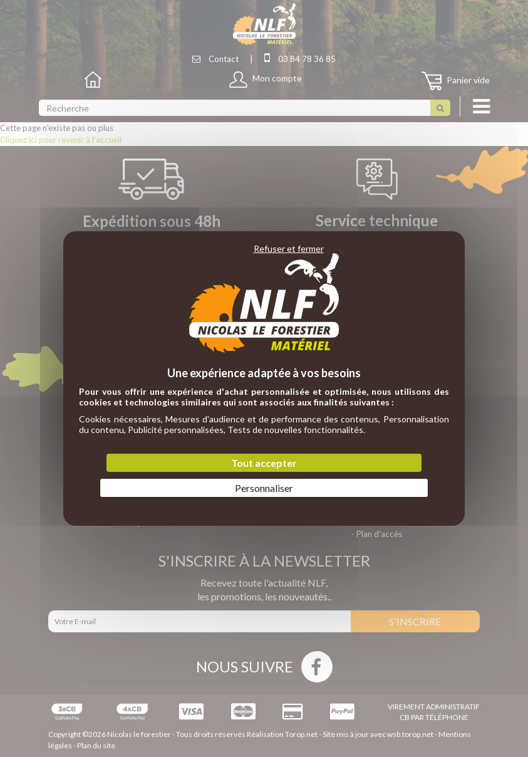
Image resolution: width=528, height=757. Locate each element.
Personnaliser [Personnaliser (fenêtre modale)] (264, 488)
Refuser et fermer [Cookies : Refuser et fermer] (289, 248)
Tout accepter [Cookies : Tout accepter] (264, 463)
